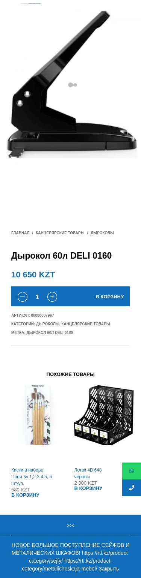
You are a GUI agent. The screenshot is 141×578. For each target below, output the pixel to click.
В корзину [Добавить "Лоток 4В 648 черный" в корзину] (88, 488)
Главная (20, 233)
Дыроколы (102, 233)
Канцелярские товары (60, 233)
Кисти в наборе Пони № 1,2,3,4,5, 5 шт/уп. (31, 476)
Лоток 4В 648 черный (88, 473)
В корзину (110, 296)
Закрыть (109, 569)
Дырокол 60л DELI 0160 (50, 333)
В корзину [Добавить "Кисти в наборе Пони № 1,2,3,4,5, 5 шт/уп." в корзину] (25, 495)
